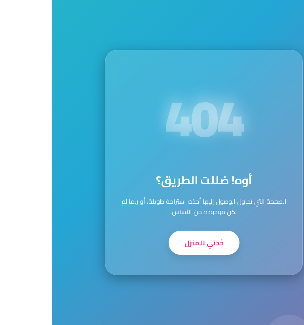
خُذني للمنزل (152, 242)
